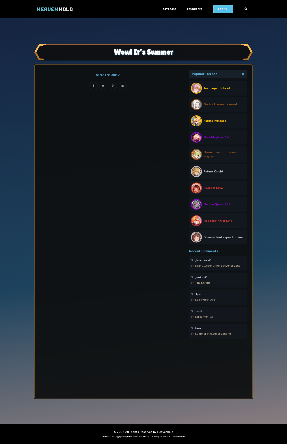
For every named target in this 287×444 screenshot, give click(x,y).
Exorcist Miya (213, 188)
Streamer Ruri (204, 317)
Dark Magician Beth (217, 137)
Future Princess (215, 121)
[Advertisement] (143, 30)
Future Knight (213, 172)
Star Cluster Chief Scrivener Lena (217, 266)
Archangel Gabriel (217, 88)
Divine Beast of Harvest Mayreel (221, 154)
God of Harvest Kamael (220, 104)
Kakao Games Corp (134, 437)
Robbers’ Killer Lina (218, 221)
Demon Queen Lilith (218, 204)
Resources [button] (195, 9)
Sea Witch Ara (205, 300)
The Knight (202, 283)
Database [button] (170, 9)
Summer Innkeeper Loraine (223, 237)
